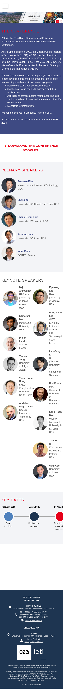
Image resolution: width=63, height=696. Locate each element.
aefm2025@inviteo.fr (33, 621)
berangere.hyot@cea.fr (34, 642)
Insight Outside (36, 684)
